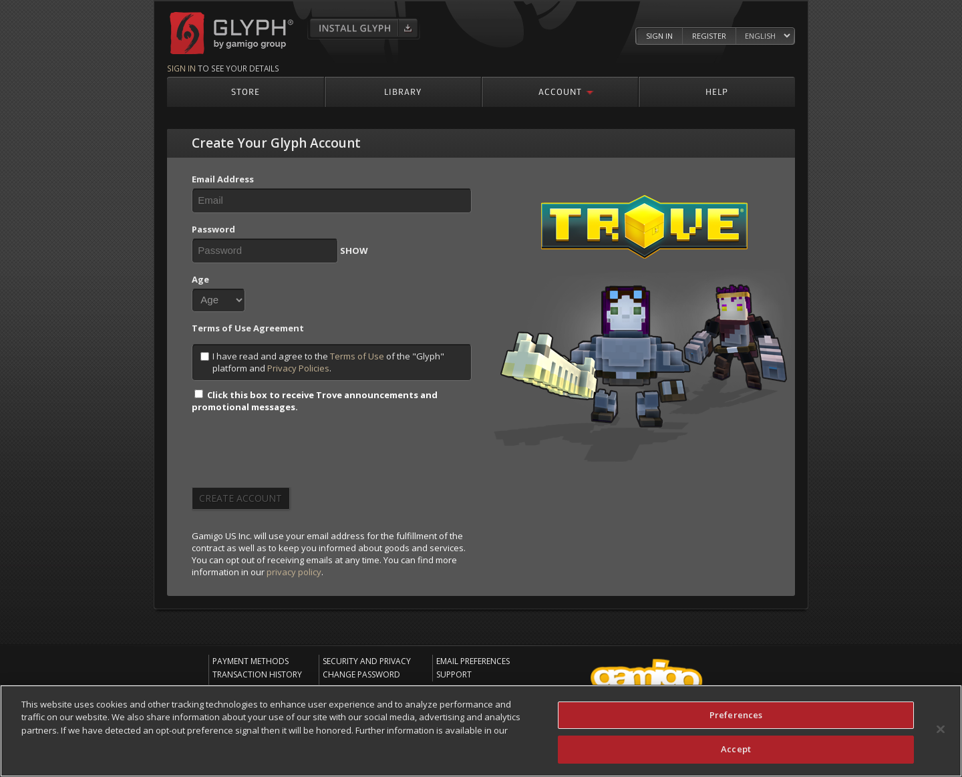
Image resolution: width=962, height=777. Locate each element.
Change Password (361, 674)
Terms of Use (357, 356)
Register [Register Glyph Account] (709, 36)
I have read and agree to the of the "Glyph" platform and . (322, 362)
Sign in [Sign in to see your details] (181, 68)
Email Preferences (473, 661)
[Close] (940, 729)
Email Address (223, 179)
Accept (736, 749)
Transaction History (257, 674)
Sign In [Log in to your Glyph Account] (659, 36)
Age (200, 279)
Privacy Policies (298, 368)
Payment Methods (250, 661)
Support (454, 674)
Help (716, 91)
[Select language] (767, 36)
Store (245, 91)
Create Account (240, 498)
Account (560, 91)
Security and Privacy (367, 661)
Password (213, 229)
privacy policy (294, 572)
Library (403, 91)
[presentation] (293, 454)
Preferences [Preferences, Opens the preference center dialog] (735, 715)
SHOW (354, 251)
